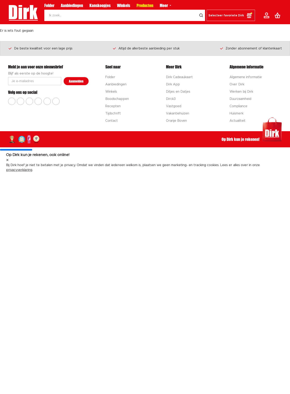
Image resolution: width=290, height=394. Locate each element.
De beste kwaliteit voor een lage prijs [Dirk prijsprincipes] (40, 48)
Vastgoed (173, 106)
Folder (49, 5)
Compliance (238, 106)
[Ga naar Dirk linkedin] (56, 101)
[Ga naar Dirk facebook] (11, 101)
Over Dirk (237, 84)
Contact (111, 120)
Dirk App (173, 84)
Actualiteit (237, 120)
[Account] (267, 15)
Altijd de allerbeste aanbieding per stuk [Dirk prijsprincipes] (146, 48)
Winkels (123, 5)
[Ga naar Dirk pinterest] (38, 101)
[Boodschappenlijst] (278, 15)
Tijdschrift (113, 113)
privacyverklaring (19, 170)
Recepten (113, 106)
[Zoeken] (120, 15)
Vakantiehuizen (177, 113)
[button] (231, 15)
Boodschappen (117, 99)
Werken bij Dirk (241, 91)
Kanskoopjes (100, 5)
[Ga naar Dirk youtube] (29, 101)
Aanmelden (76, 81)
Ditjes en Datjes (178, 91)
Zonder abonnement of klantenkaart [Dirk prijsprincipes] (251, 48)
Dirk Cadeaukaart (179, 77)
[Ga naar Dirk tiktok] (47, 101)
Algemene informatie (246, 77)
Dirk (23, 12)
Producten (145, 5)
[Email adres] (34, 81)
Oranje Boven (176, 120)
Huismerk (236, 113)
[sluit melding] (7, 160)
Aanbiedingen (72, 5)
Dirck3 (171, 99)
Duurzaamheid (240, 99)
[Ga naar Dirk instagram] (20, 101)
